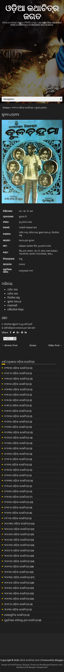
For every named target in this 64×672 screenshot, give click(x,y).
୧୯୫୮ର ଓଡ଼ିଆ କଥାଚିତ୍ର (16, 405)
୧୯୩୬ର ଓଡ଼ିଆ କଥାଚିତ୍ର (17, 367)
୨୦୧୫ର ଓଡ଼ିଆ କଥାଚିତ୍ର (17, 588)
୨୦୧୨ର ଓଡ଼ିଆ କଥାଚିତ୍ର (16, 571)
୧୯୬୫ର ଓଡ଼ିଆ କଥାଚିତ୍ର (16, 443)
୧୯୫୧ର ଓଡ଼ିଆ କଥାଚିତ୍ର (16, 384)
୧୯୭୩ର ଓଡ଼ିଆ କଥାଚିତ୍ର (17, 480)
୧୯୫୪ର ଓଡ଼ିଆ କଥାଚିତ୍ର (16, 394)
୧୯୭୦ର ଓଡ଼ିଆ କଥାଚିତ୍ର (17, 469)
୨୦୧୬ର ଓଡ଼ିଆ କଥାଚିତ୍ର (17, 593)
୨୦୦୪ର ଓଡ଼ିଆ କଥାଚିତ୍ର (17, 529)
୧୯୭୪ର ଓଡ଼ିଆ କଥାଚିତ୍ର (16, 486)
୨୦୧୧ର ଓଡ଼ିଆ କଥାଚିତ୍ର (16, 566)
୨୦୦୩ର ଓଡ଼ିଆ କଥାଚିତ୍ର (17, 523)
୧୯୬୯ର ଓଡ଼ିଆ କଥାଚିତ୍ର (16, 464)
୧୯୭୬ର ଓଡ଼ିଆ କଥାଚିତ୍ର (16, 496)
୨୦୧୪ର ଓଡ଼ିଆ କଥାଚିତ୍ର (17, 582)
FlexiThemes (16, 664)
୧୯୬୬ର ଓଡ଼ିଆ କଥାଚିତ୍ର (16, 448)
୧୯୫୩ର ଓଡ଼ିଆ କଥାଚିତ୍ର (17, 389)
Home (6, 107)
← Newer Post (9, 345)
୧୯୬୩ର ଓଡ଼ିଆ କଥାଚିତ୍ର (17, 432)
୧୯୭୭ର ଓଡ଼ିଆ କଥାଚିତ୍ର (16, 502)
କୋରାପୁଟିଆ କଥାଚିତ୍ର (15, 614)
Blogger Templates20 (38, 667)
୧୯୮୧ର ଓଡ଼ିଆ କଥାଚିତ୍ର (16, 518)
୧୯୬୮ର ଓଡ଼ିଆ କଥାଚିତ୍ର (16, 459)
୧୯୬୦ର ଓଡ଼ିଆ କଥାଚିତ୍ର (17, 416)
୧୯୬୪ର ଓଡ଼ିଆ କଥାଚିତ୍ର (16, 437)
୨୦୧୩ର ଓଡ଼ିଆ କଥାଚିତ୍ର (17, 577)
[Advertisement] (32, 61)
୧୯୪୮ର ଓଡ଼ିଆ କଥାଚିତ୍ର (16, 373)
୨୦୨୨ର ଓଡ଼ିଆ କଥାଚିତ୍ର (16, 609)
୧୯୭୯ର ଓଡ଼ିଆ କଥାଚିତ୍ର (16, 512)
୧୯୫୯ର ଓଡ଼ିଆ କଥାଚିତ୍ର (16, 410)
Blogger (59, 660)
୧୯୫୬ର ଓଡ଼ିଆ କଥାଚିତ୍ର (16, 400)
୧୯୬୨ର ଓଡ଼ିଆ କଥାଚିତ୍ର (16, 426)
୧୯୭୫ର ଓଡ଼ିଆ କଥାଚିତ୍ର (16, 491)
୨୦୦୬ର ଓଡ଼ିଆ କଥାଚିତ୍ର (17, 539)
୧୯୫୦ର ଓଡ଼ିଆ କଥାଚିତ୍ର (17, 378)
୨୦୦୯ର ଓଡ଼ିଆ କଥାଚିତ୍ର (17, 555)
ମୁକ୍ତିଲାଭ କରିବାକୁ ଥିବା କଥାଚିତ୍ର (21, 620)
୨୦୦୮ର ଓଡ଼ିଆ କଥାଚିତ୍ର (17, 550)
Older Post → (55, 345)
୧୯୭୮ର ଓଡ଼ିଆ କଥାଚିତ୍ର (22, 107)
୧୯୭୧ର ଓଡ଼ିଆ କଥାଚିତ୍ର (16, 475)
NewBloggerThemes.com (51, 664)
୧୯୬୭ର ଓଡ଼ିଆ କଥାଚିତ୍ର (16, 453)
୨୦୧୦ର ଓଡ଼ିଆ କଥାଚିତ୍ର (17, 561)
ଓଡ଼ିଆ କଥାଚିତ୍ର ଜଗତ (32, 11)
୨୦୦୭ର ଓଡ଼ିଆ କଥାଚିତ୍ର (17, 545)
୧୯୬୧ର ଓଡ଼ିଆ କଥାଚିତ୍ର (16, 421)
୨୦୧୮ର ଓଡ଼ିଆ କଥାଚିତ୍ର (16, 604)
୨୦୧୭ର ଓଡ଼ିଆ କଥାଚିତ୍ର (17, 598)
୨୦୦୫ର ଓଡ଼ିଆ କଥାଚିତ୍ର (17, 534)
